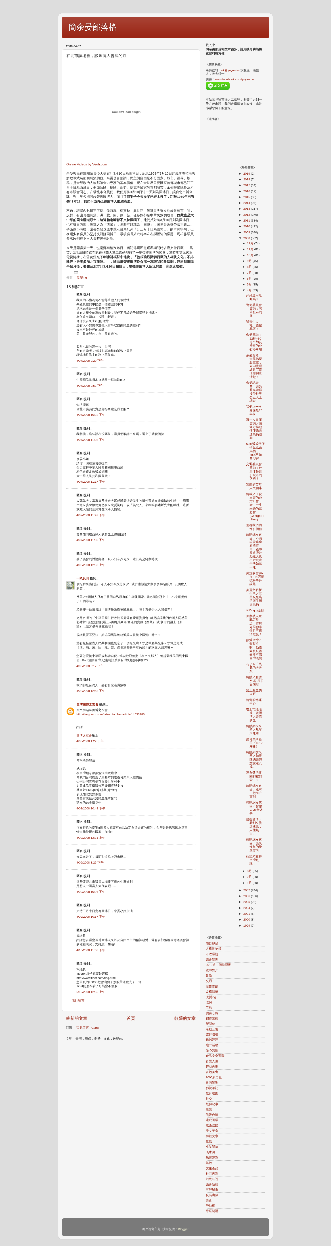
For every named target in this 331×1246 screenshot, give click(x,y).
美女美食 (212, 1130)
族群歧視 (212, 1034)
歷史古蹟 (212, 986)
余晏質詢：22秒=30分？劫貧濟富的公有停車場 (254, 342)
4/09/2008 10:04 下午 (90, 891)
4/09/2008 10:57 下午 (90, 916)
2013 (247, 208)
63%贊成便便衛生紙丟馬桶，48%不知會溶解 (255, 451)
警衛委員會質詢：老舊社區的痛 (254, 310)
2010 (247, 226)
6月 (250, 278)
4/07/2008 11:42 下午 (90, 515)
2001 (247, 913)
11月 (250, 249)
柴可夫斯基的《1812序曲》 (254, 743)
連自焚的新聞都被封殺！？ (254, 776)
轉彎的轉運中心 (254, 701)
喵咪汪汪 (212, 1039)
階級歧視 (212, 1179)
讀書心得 (212, 1013)
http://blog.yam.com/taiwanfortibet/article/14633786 (110, 714)
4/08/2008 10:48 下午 (90, 808)
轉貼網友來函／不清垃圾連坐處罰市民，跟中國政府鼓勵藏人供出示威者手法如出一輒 (254, 551)
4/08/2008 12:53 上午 (90, 565)
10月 (250, 255)
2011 (247, 220)
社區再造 (212, 1173)
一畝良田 (82, 578)
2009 (247, 232)
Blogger (183, 1229)
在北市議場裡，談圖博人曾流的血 (254, 715)
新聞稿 (210, 1024)
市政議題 (212, 954)
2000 (247, 919)
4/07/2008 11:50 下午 (90, 540)
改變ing (82, 277)
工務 (209, 1007)
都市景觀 (212, 1018)
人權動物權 (213, 948)
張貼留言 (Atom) (87, 1027)
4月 (250, 290)
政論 (209, 975)
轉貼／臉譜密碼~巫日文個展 (255, 681)
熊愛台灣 (212, 1115)
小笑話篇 (212, 1147)
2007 (247, 890)
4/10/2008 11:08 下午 (90, 950)
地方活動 (212, 1045)
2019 (247, 173)
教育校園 (212, 1093)
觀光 (209, 1109)
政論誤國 (212, 1125)
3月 (250, 871)
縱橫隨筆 (212, 991)
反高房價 (212, 1195)
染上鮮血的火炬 (254, 692)
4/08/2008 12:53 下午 (90, 691)
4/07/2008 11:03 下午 (90, 439)
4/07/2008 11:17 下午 (90, 481)
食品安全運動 (215, 1056)
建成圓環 (212, 1120)
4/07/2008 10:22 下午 (90, 414)
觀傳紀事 (212, 1104)
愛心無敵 (212, 1050)
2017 (247, 185)
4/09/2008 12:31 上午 (90, 837)
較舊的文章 (185, 1018)
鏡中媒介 (212, 970)
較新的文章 (76, 1018)
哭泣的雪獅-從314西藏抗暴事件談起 (255, 579)
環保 (209, 1002)
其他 (209, 1163)
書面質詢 (212, 1082)
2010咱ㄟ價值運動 (218, 965)
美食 (209, 1200)
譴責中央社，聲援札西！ (254, 325)
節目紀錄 (212, 943)
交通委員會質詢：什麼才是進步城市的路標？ (254, 471)
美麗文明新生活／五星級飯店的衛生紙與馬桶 (254, 597)
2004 (247, 908)
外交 (209, 1098)
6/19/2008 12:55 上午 (90, 992)
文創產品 (212, 1168)
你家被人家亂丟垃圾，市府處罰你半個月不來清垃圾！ (254, 625)
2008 (247, 238)
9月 (250, 261)
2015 (247, 197)
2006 (247, 896)
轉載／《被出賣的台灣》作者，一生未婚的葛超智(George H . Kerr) (255, 506)
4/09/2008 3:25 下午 (90, 862)
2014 (247, 203)
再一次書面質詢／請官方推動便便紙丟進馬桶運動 (254, 429)
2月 (250, 877)
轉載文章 (212, 1136)
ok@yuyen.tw (230, 70)
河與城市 (212, 1189)
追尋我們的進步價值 (254, 527)
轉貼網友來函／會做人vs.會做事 (254, 808)
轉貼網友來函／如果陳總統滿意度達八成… (254, 760)
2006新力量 (214, 1077)
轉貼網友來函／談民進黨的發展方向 (254, 845)
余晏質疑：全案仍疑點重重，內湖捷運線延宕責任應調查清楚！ (254, 366)
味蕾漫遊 (212, 1157)
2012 (247, 214)
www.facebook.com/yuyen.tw (234, 79)
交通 (209, 981)
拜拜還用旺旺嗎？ (254, 297)
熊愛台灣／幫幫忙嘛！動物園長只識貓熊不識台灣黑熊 (254, 649)
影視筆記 (212, 1088)
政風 (209, 1141)
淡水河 (210, 1152)
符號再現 (212, 1066)
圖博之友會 (84, 735)
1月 (250, 883)
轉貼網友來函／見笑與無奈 (254, 729)
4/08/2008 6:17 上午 (90, 666)
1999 (247, 925)
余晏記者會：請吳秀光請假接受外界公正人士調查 (254, 392)
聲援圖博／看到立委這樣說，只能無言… (254, 827)
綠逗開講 (212, 1211)
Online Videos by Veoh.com (86, 164)
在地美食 (212, 1072)
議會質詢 (212, 959)
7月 (250, 273)
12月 (250, 243)
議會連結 (212, 1184)
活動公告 (212, 1029)
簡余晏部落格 (92, 27)
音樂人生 (212, 1061)
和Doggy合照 (255, 610)
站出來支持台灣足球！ (254, 860)
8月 (250, 266)
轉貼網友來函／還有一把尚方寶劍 (254, 791)
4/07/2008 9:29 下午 (90, 360)
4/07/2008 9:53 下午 (90, 385)
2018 (247, 179)
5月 (250, 284)
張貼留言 (78, 1000)
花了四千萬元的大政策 (254, 668)
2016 (247, 191)
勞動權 (210, 1205)
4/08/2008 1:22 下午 (90, 741)
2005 (247, 902)
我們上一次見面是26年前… (254, 410)
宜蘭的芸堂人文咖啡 (254, 486)
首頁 (131, 1018)
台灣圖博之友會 (87, 704)
